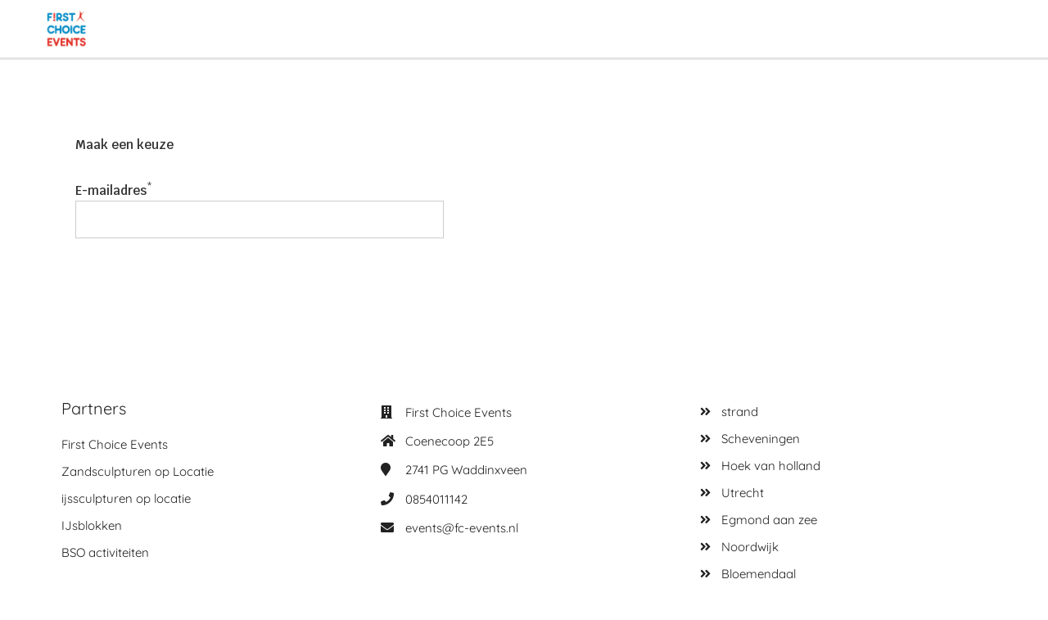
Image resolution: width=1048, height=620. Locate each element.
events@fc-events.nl (461, 528)
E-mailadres (111, 190)
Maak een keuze (124, 144)
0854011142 (436, 499)
